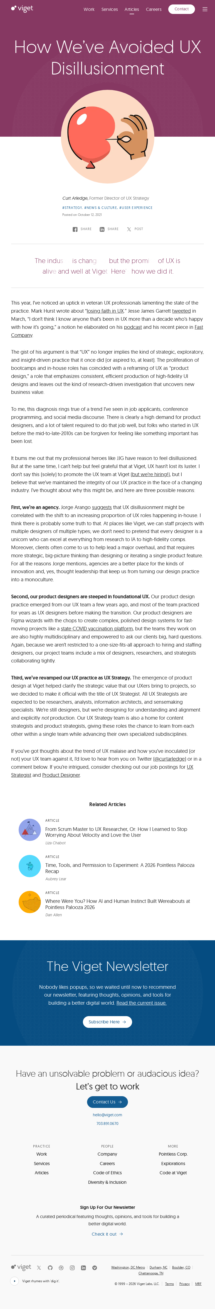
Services (110, 9)
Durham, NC (158, 1267)
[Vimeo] (94, 1267)
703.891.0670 (107, 1123)
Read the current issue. (142, 1003)
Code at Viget (173, 1172)
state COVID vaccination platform (97, 628)
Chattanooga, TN (151, 1273)
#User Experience (136, 208)
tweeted (181, 311)
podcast (133, 327)
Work (89, 9)
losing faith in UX (105, 311)
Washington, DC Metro (128, 1267)
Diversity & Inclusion (107, 1182)
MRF (198, 1284)
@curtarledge (170, 759)
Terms (169, 1284)
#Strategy (72, 208)
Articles (132, 9)
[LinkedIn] (83, 1267)
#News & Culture (100, 208)
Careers (154, 9)
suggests (102, 507)
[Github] (50, 1267)
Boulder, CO (181, 1267)
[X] (39, 1267)
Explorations (173, 1163)
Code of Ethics (107, 1172)
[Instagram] (72, 1267)
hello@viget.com (107, 1114)
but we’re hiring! (150, 474)
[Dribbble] (61, 1267)
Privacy (184, 1284)
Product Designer (61, 775)
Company (107, 1154)
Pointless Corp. (173, 1154)
